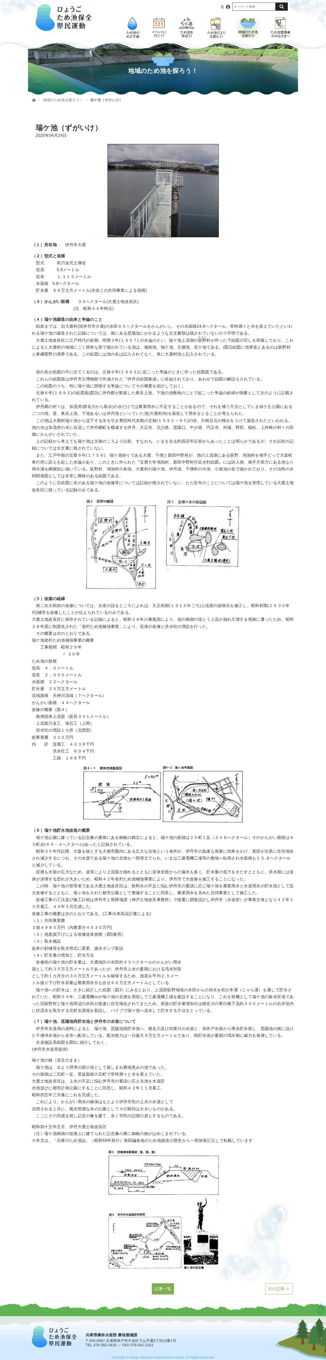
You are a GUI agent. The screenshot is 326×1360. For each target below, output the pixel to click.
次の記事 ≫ (279, 1289)
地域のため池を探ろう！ (63, 100)
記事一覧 (163, 1289)
